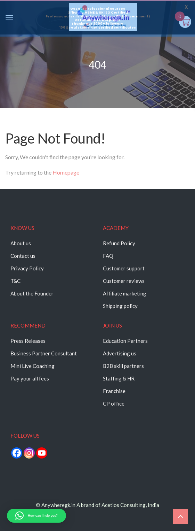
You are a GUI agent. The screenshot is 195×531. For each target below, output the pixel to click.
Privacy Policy (27, 268)
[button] (36, 516)
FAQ (108, 256)
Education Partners (125, 341)
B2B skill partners (123, 366)
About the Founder (32, 293)
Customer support (124, 268)
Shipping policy (120, 306)
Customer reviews (124, 281)
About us (20, 243)
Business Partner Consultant (43, 353)
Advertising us (119, 353)
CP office (113, 403)
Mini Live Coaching (32, 366)
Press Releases (28, 341)
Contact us (22, 256)
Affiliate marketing (124, 293)
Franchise (114, 391)
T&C (15, 281)
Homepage (65, 172)
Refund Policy (119, 243)
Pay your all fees (29, 378)
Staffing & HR (119, 378)
